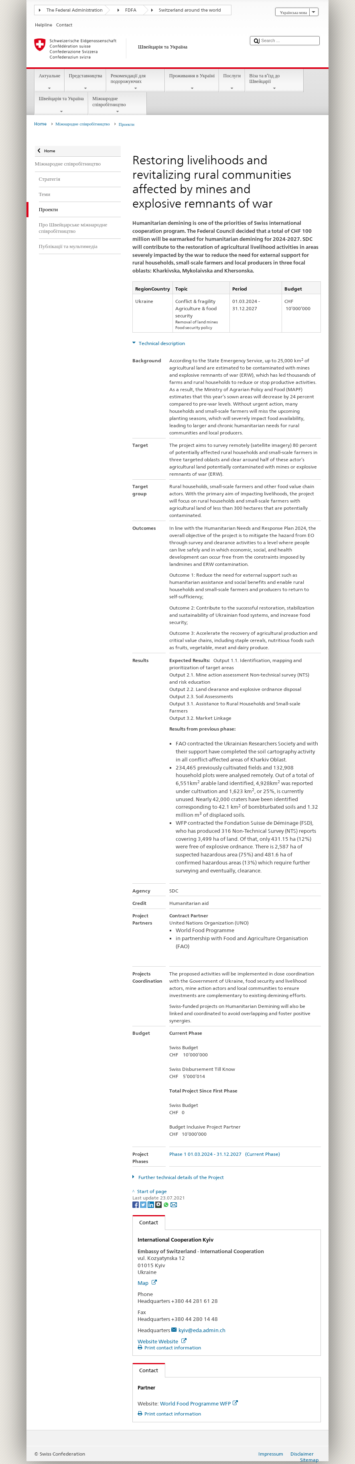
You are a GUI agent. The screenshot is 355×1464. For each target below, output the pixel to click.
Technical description (161, 343)
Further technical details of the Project (180, 1177)
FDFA (130, 10)
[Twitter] (144, 1204)
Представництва (85, 82)
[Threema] (159, 1204)
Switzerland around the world (190, 10)
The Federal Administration (75, 10)
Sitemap (309, 1460)
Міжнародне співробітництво (117, 105)
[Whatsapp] (166, 1204)
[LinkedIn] (151, 1204)
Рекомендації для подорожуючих (135, 82)
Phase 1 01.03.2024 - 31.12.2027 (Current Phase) (224, 1154)
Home (40, 124)
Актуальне (49, 82)
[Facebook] (136, 1204)
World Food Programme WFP (199, 1403)
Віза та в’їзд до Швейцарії (274, 82)
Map (147, 1283)
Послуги (232, 82)
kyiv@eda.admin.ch (202, 1330)
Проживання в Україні (192, 82)
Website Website (162, 1341)
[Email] (173, 1204)
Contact (145, 1222)
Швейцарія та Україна (61, 105)
